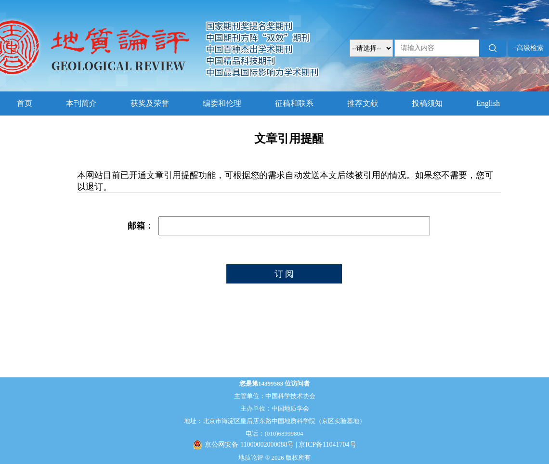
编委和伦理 (222, 103)
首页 (24, 103)
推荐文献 (362, 103)
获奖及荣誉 (150, 103)
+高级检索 (528, 48)
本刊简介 (81, 103)
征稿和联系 (294, 103)
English (488, 103)
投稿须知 (427, 103)
